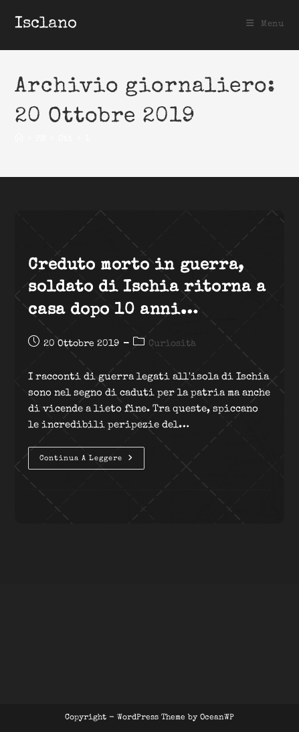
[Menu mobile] (265, 24)
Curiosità (172, 344)
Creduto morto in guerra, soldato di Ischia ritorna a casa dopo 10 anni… (147, 288)
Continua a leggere (91, 461)
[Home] (19, 139)
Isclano (46, 24)
